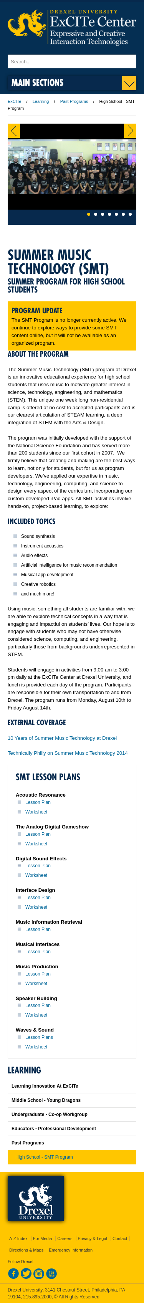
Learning (41, 101)
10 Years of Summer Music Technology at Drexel (62, 738)
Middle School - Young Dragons (46, 1100)
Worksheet (36, 812)
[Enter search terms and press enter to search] (72, 61)
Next (130, 131)
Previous (14, 131)
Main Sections (37, 82)
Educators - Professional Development (54, 1128)
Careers (64, 1238)
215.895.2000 (37, 1297)
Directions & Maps (26, 1250)
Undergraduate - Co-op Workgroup (50, 1114)
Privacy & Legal (92, 1238)
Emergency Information (71, 1250)
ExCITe (14, 101)
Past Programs (74, 101)
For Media (42, 1238)
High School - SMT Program (44, 1157)
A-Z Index (18, 1238)
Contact (120, 1238)
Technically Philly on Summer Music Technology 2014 (68, 753)
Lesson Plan (38, 802)
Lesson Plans (39, 1037)
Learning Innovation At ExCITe (45, 1086)
